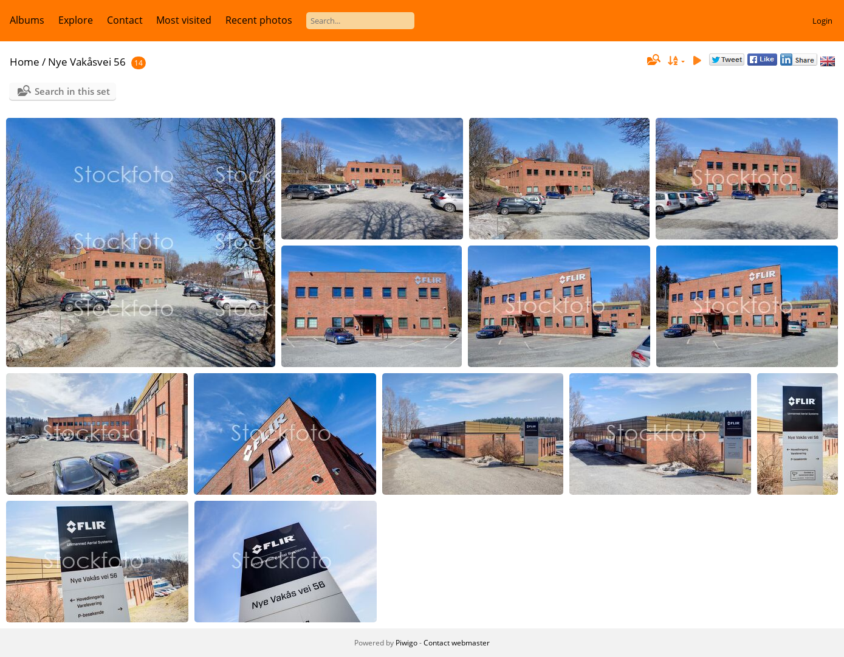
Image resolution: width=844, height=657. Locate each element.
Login (822, 20)
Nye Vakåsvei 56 (87, 62)
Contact (125, 20)
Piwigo (406, 643)
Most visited (183, 20)
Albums (27, 20)
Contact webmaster (457, 643)
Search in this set (72, 91)
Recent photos (258, 20)
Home (24, 62)
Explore (75, 20)
